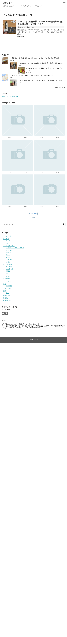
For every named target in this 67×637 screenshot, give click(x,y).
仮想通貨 (9, 286)
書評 (4, 291)
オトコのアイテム (34, 27)
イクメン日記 (7, 236)
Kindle (8, 257)
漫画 (7, 293)
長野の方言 (6, 295)
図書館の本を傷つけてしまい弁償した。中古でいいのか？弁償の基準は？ (35, 58)
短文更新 (9, 266)
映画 (7, 243)
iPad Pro (8, 252)
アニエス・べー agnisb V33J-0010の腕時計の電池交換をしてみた (41, 63)
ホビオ (8, 262)
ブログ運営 (6, 279)
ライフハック (7, 281)
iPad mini (9, 250)
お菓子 (8, 271)
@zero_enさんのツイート (10, 96)
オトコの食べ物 (8, 269)
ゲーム (8, 240)
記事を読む (21, 36)
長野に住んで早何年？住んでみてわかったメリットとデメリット (33, 75)
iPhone (8, 255)
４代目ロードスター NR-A (15, 248)
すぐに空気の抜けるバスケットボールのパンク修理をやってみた (41, 80)
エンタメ (6, 239)
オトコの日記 (7, 264)
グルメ (8, 276)
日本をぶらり (7, 288)
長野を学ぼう (7, 300)
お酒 (7, 273)
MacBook (9, 259)
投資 (4, 284)
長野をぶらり (7, 298)
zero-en (7, 2)
